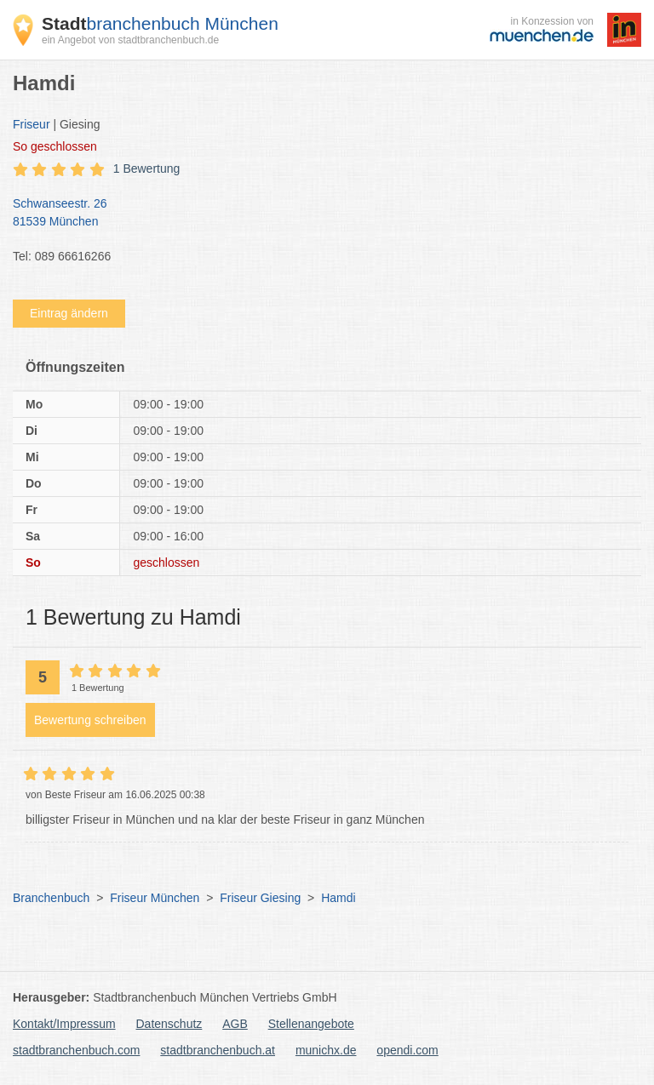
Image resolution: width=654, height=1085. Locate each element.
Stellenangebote (311, 1024)
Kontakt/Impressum (64, 1024)
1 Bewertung (147, 168)
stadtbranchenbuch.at (217, 1050)
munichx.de (326, 1050)
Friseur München (154, 898)
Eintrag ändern (69, 313)
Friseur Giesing (260, 898)
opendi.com (407, 1050)
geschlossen (55, 146)
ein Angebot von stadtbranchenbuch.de (130, 40)
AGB (235, 1024)
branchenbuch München (160, 23)
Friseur (31, 124)
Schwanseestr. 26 (318, 214)
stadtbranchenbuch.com (76, 1050)
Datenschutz (169, 1024)
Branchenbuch (51, 898)
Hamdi (338, 898)
